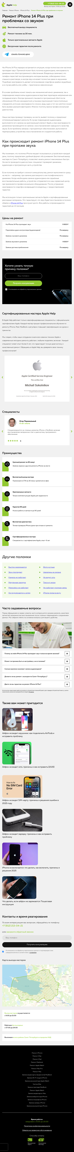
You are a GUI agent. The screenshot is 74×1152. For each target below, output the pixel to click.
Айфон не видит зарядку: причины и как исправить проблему (27, 835)
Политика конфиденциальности (37, 1126)
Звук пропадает (15, 572)
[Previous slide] (2, 377)
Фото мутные (49, 567)
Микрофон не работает (18, 588)
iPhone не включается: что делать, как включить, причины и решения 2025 (31, 869)
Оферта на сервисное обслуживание (37, 1130)
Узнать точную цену (20, 54)
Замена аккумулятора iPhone (37, 1106)
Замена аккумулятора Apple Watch (37, 1081)
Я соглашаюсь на (25, 289)
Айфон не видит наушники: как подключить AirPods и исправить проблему (28, 734)
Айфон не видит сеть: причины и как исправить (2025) (28, 767)
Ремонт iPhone (37, 1053)
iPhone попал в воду (52, 593)
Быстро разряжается (17, 567)
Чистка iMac (37, 1084)
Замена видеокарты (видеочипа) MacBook (37, 1075)
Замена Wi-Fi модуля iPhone (37, 1078)
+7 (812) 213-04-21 (56, 4)
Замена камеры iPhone (37, 1103)
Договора (31, 692)
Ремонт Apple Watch (37, 1065)
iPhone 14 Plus (17, 203)
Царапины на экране (52, 572)
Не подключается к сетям (19, 593)
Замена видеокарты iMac (37, 1093)
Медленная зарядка (17, 583)
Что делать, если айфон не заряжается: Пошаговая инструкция (27, 903)
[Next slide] (71, 377)
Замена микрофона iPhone (37, 1099)
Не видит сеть (49, 577)
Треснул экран (49, 583)
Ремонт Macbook (37, 1062)
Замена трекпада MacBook (37, 1087)
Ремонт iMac (37, 1056)
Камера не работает (17, 577)
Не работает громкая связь (55, 588)
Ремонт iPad (37, 1059)
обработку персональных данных (31, 289)
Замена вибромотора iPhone (37, 1096)
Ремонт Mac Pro (37, 1068)
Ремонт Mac (37, 1071)
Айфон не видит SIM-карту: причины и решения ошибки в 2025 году (30, 801)
